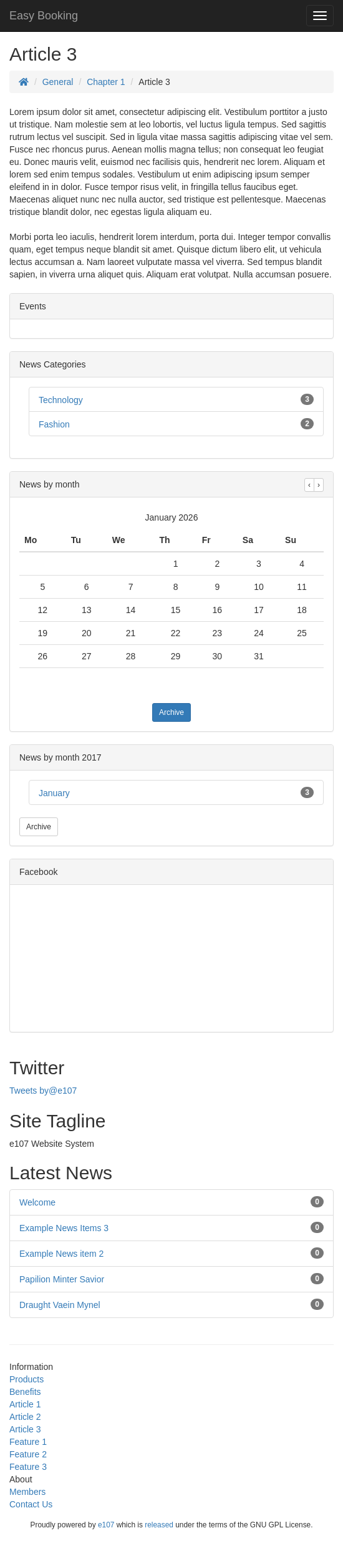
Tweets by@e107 (43, 1091)
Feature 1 (28, 1442)
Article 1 (25, 1404)
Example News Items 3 (64, 1228)
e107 (106, 1525)
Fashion (54, 424)
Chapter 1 (106, 82)
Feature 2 (28, 1454)
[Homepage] (24, 82)
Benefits (25, 1392)
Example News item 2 (61, 1254)
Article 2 (25, 1417)
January (54, 793)
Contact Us (30, 1504)
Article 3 (25, 1429)
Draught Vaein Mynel (59, 1305)
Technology (61, 400)
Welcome (37, 1202)
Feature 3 (28, 1467)
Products (26, 1379)
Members (27, 1492)
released (159, 1525)
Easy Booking (43, 15)
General (58, 82)
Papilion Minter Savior (61, 1279)
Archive (171, 712)
